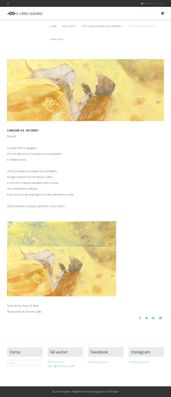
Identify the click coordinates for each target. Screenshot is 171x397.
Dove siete (68, 26)
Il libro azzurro (139, 362)
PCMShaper (112, 391)
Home (53, 26)
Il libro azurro (98, 362)
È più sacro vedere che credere (101, 26)
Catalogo (56, 39)
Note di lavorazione (140, 26)
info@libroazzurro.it (154, 3)
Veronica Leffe (65, 366)
